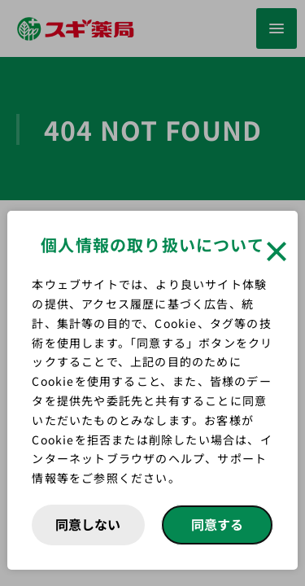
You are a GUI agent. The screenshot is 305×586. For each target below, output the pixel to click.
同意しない (87, 524)
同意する (217, 524)
